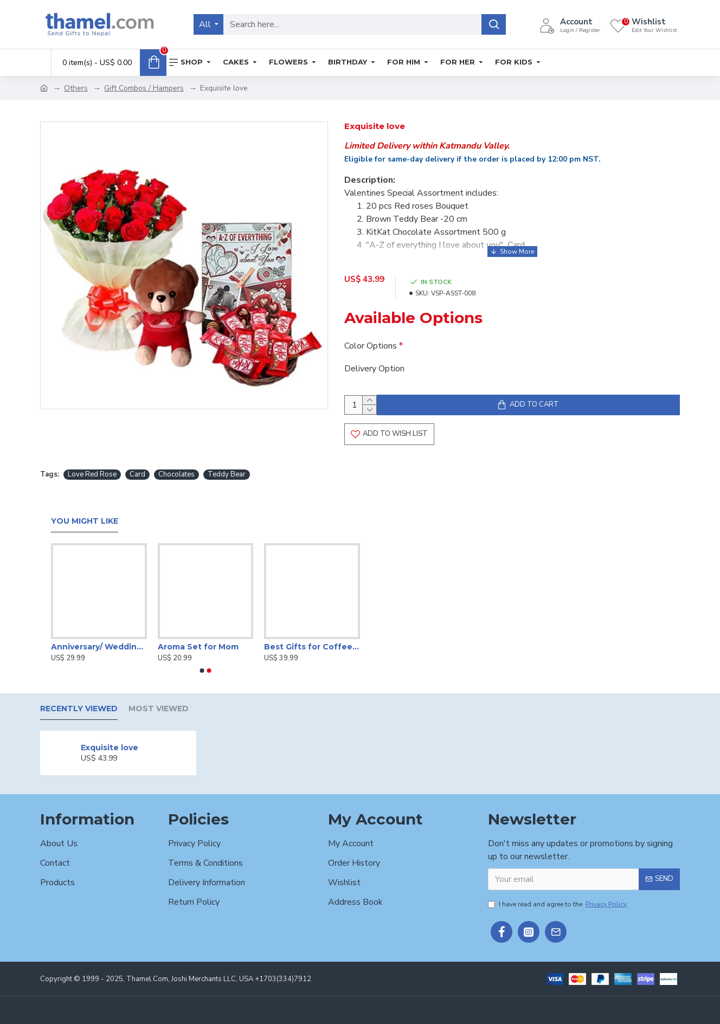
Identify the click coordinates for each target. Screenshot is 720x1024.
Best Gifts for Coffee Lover (312, 645)
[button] (202, 669)
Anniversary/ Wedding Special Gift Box (99, 645)
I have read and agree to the (558, 902)
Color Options (370, 336)
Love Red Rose (92, 473)
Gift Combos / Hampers (144, 88)
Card (137, 473)
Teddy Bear (227, 473)
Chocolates (176, 473)
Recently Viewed (79, 707)
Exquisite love (109, 746)
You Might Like (84, 520)
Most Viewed (158, 707)
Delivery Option (374, 358)
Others (76, 88)
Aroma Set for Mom (198, 645)
